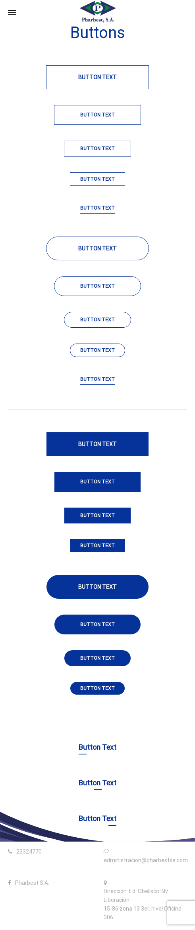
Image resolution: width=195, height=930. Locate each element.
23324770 (29, 851)
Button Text (97, 77)
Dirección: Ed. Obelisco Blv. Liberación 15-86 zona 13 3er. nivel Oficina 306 (142, 904)
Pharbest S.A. (32, 883)
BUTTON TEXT (97, 208)
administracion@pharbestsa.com (146, 860)
